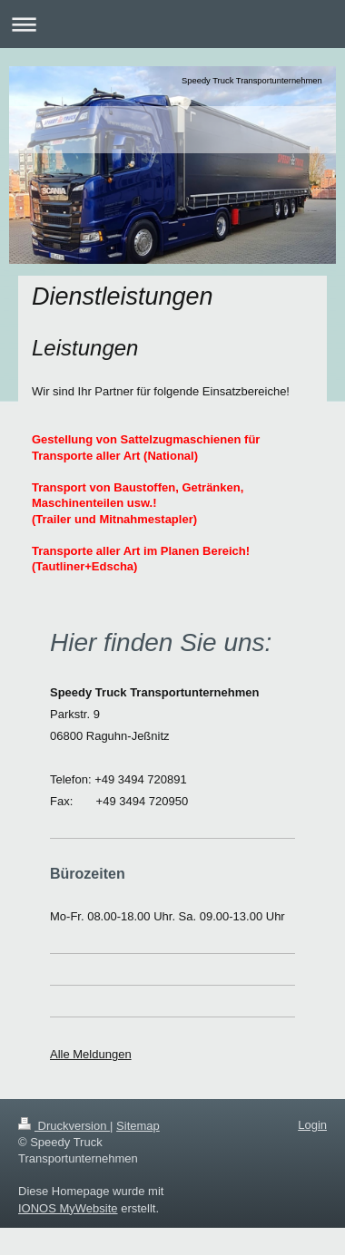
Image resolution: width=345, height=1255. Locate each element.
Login (312, 1125)
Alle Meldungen (91, 1054)
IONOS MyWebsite (68, 1208)
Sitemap (138, 1126)
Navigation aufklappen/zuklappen (172, 24)
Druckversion (64, 1126)
